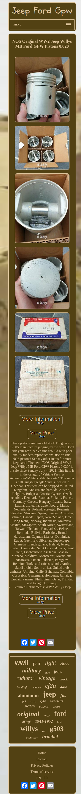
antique (37, 687)
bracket (50, 736)
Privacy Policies (42, 765)
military (31, 670)
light (50, 662)
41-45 (33, 701)
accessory (32, 737)
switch (29, 706)
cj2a (50, 685)
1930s (56, 706)
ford (60, 713)
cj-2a (47, 673)
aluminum (28, 695)
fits (63, 695)
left (43, 731)
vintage (47, 678)
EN (38, 778)
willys (29, 728)
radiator (25, 678)
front (59, 722)
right (23, 701)
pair (37, 663)
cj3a (43, 701)
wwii (22, 662)
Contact (42, 759)
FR (45, 778)
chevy (64, 664)
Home (42, 753)
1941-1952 (44, 721)
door (63, 687)
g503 (57, 728)
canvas (44, 706)
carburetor (56, 701)
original (28, 714)
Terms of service (41, 771)
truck (64, 679)
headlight (22, 687)
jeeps (58, 671)
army (26, 721)
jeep (49, 694)
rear (47, 716)
